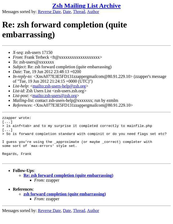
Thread (79, 11)
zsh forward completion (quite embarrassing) (64, 203)
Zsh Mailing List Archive (86, 5)
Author (93, 11)
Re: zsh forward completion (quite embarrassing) (68, 184)
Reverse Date (49, 11)
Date (67, 11)
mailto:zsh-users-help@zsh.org (59, 86)
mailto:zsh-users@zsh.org (54, 95)
